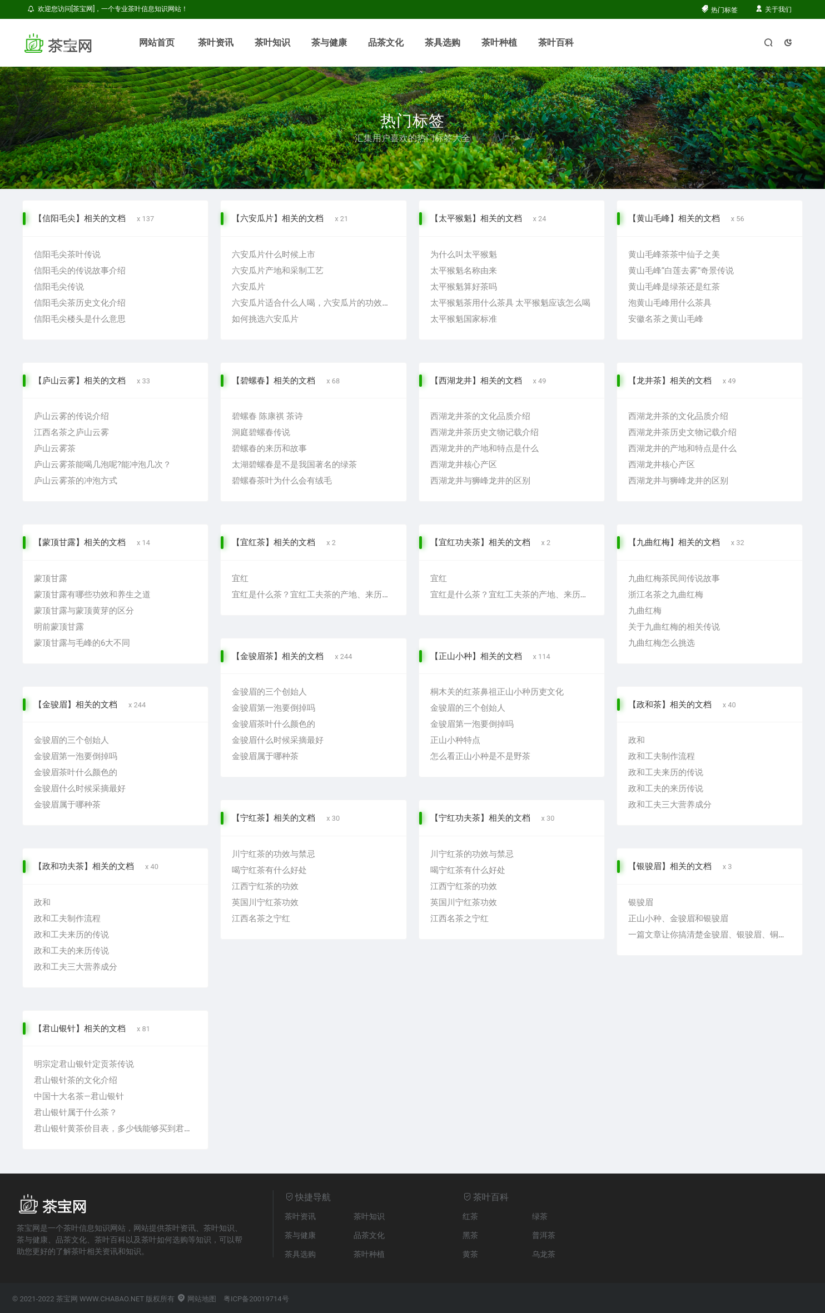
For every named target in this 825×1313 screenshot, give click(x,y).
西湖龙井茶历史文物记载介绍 (484, 432)
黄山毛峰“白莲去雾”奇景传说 (681, 271)
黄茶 (470, 1254)
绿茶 (540, 1216)
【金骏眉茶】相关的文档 (278, 656)
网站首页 (157, 42)
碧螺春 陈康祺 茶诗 (267, 416)
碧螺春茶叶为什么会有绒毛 (282, 481)
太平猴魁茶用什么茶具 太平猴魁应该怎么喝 (510, 303)
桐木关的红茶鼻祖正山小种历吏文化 (497, 692)
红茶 (470, 1216)
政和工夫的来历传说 (665, 788)
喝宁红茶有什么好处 (269, 870)
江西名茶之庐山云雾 (71, 432)
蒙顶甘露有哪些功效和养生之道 (92, 595)
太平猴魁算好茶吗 (463, 287)
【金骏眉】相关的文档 (75, 705)
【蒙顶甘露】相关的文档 (80, 542)
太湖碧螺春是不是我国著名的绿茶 (294, 465)
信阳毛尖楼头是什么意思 (80, 319)
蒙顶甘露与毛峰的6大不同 (82, 643)
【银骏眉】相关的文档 (670, 866)
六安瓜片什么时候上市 (273, 254)
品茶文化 (386, 42)
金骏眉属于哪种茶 (67, 805)
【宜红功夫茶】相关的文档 (480, 542)
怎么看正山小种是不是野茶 (480, 756)
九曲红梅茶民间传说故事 (674, 578)
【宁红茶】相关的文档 (273, 818)
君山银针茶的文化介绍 (75, 1080)
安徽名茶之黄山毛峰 (665, 319)
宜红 (240, 578)
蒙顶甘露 (50, 578)
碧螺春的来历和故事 (269, 448)
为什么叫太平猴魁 (463, 254)
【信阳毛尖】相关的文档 (80, 218)
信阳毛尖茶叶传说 (67, 254)
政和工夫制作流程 (661, 756)
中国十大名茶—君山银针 (79, 1096)
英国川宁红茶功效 (265, 902)
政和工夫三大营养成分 (670, 805)
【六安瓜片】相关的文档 (278, 218)
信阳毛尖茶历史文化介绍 (80, 303)
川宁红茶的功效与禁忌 (273, 854)
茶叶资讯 (215, 42)
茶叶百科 (556, 42)
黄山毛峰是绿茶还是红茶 (674, 287)
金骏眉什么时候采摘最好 (80, 788)
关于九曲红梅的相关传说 (674, 627)
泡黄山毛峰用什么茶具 (670, 303)
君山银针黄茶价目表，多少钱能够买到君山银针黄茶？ (134, 1129)
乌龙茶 (543, 1254)
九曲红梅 (645, 611)
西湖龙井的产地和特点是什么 (484, 448)
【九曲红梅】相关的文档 (674, 542)
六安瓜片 (248, 287)
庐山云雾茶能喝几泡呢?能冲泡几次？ (102, 465)
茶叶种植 (499, 42)
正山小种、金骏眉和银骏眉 (678, 918)
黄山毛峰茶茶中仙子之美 (674, 254)
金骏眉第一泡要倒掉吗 (75, 756)
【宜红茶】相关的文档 (273, 542)
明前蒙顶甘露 (59, 627)
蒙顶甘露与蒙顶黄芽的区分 (84, 611)
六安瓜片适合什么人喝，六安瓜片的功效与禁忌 (319, 303)
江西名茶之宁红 (261, 918)
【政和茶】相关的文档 (670, 705)
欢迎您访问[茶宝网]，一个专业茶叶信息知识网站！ (108, 9)
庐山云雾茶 (55, 448)
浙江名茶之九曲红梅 (665, 595)
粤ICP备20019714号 (256, 1299)
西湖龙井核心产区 (463, 465)
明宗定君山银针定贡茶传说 (84, 1064)
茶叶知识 (272, 42)
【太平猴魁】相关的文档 (476, 218)
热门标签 (719, 10)
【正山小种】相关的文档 (476, 656)
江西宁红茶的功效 (265, 886)
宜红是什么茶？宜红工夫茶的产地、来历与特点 (319, 595)
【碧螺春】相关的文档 (273, 381)
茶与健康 (329, 42)
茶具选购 (442, 42)
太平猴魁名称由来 (463, 271)
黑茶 (470, 1235)
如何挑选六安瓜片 (265, 319)
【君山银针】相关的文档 (80, 1029)
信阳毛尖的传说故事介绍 (80, 271)
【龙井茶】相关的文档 (670, 381)
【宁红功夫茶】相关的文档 (480, 818)
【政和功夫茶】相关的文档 (84, 866)
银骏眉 (640, 902)
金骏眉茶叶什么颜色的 (75, 772)
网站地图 (196, 1299)
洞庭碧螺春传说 (261, 432)
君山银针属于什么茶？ (75, 1112)
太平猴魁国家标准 (463, 319)
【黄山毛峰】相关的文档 (674, 218)
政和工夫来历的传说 (665, 772)
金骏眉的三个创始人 (71, 740)
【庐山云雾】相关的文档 (80, 381)
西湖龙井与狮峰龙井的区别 (480, 481)
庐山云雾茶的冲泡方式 (75, 481)
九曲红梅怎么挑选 (661, 643)
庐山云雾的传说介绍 (71, 416)
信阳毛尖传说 (59, 287)
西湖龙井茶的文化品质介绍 (480, 416)
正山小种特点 (455, 740)
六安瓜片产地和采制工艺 (278, 271)
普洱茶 (543, 1235)
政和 (636, 740)
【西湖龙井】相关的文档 (476, 381)
